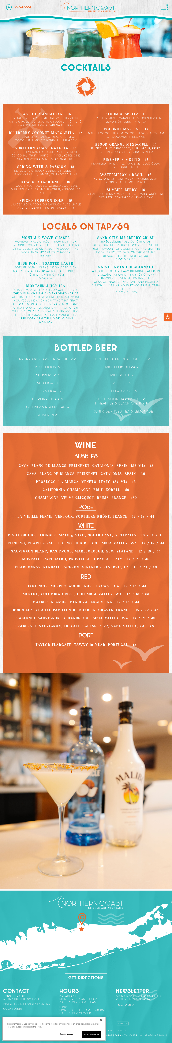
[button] (168, 317)
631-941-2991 (18, 7)
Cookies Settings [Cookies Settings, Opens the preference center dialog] (66, 1034)
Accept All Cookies (91, 1034)
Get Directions (86, 978)
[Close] (101, 1020)
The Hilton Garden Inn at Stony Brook (140, 1035)
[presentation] (139, 1014)
